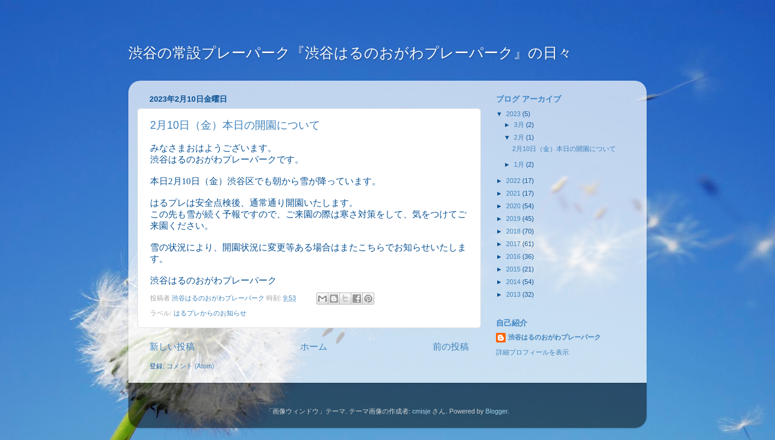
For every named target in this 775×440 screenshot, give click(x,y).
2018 (514, 231)
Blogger (496, 411)
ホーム (313, 346)
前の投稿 (451, 346)
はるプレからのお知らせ (210, 313)
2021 (514, 193)
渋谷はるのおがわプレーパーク (554, 337)
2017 (514, 243)
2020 (514, 205)
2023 (514, 113)
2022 (514, 180)
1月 (520, 164)
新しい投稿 (172, 346)
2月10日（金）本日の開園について (235, 125)
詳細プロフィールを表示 (532, 352)
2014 (514, 281)
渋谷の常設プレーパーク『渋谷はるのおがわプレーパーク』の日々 (350, 53)
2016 (514, 256)
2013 (514, 294)
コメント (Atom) (190, 366)
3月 (520, 124)
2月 (520, 137)
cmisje (421, 411)
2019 (514, 218)
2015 (514, 269)
